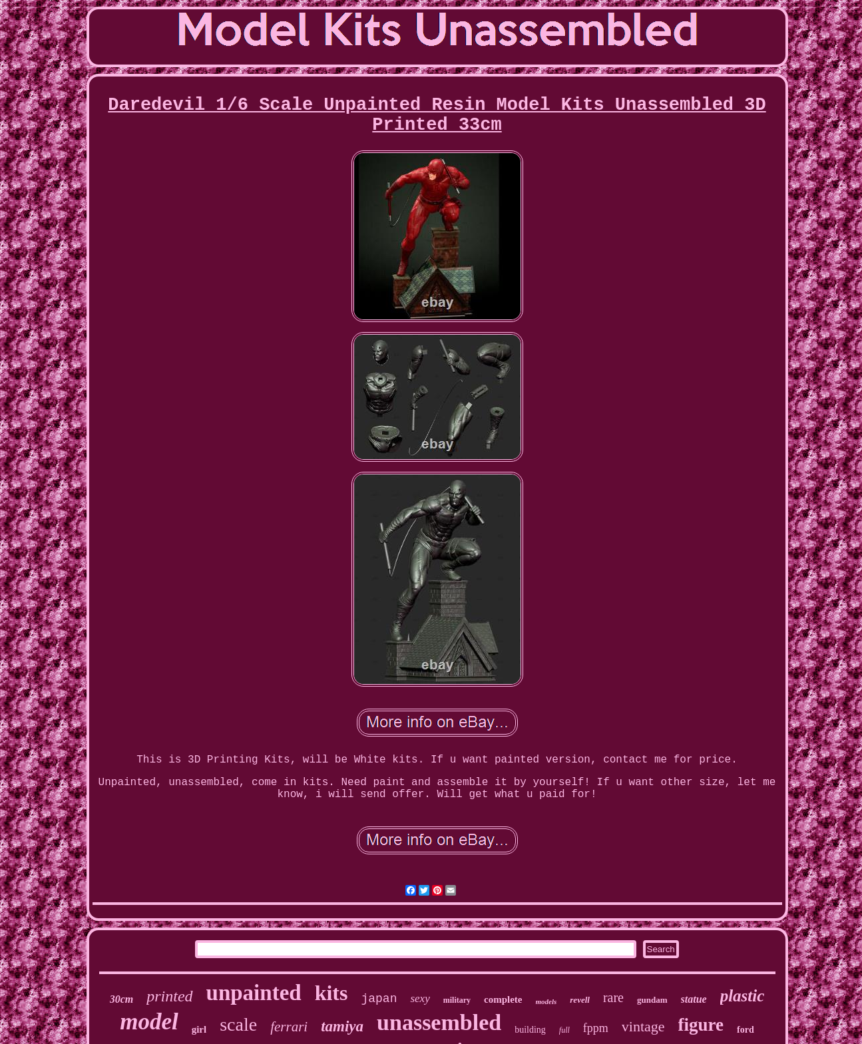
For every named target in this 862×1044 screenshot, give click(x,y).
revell (580, 1000)
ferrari (289, 1027)
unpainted (254, 993)
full (564, 1030)
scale (238, 1024)
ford (745, 1030)
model (149, 1022)
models (546, 1001)
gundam (652, 1000)
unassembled (439, 1022)
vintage (643, 1026)
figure (701, 1025)
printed (169, 996)
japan (379, 998)
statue (694, 999)
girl (199, 1029)
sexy (419, 998)
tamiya (342, 1026)
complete (503, 999)
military (457, 1000)
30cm (122, 999)
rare (613, 997)
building (530, 1030)
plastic (742, 996)
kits (331, 993)
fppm (595, 1028)
